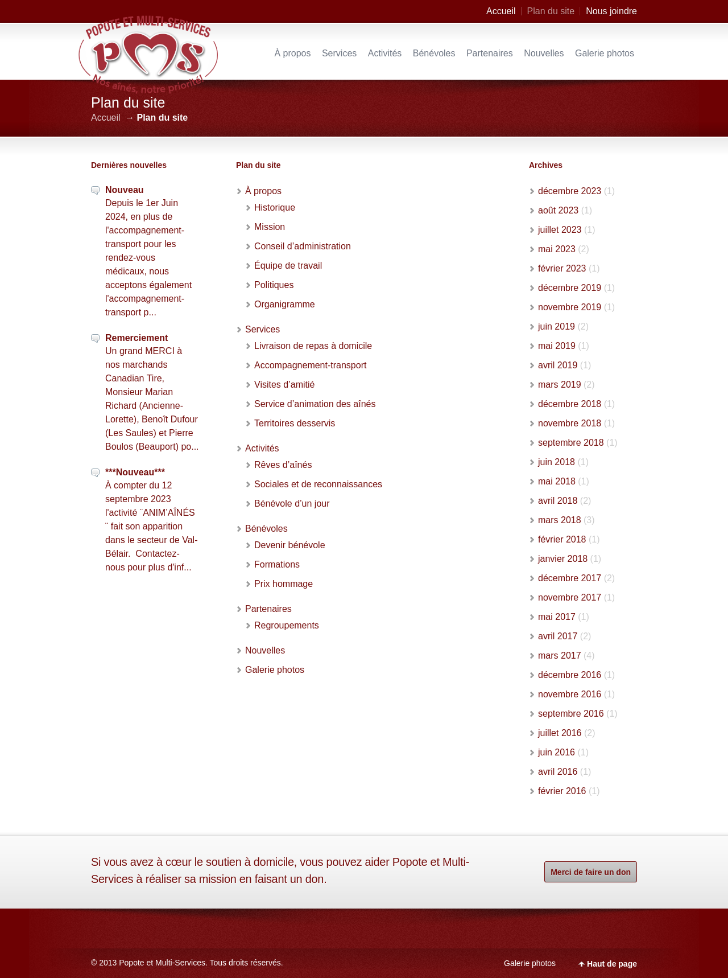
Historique (274, 207)
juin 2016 (556, 752)
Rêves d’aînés (283, 465)
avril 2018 (557, 501)
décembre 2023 (569, 191)
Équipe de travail (288, 265)
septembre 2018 (571, 442)
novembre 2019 (569, 307)
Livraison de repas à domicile (313, 346)
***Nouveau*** (135, 472)
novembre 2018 (569, 423)
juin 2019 (556, 326)
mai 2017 (557, 617)
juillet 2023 (560, 230)
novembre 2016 (569, 694)
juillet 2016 (560, 733)
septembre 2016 (571, 713)
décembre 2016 (569, 675)
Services (339, 53)
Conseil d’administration (302, 246)
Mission (269, 227)
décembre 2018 (569, 404)
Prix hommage (283, 584)
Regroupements (286, 625)
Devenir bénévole (289, 545)
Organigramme (284, 304)
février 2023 (562, 268)
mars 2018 (559, 520)
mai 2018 (557, 481)
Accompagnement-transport (310, 365)
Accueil (501, 11)
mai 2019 (557, 346)
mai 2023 (557, 249)
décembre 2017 (569, 578)
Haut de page (612, 964)
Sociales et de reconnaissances (318, 484)
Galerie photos (604, 53)
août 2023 (558, 210)
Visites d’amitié (284, 384)
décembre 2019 (569, 288)
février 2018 (562, 539)
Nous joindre (611, 11)
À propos (292, 53)
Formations (277, 564)
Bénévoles (434, 53)
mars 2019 (559, 384)
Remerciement (136, 338)
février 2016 (562, 791)
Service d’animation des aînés (314, 404)
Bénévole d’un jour (292, 503)
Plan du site (551, 11)
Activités (385, 53)
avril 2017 (557, 636)
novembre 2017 (569, 597)
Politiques (273, 285)
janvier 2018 (563, 559)
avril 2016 (557, 771)
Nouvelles (544, 53)
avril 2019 (557, 365)
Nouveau (124, 190)
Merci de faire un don (591, 872)
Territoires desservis (294, 423)
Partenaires (489, 53)
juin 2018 (556, 462)
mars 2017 (559, 655)
